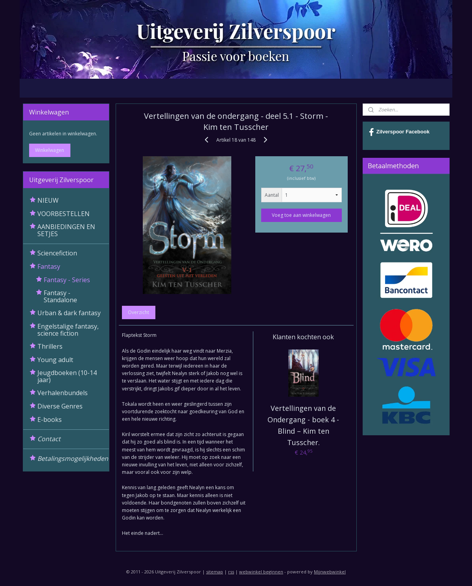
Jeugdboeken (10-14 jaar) (67, 376)
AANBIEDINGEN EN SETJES (66, 230)
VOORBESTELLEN (63, 213)
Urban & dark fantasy (69, 313)
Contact (49, 438)
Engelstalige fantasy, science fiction (68, 330)
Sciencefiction (57, 253)
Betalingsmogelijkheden (72, 458)
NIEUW (48, 200)
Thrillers (50, 346)
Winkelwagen (49, 150)
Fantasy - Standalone (60, 296)
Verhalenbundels (62, 392)
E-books (49, 419)
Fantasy (48, 266)
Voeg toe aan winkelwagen (301, 215)
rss (231, 572)
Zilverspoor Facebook (399, 132)
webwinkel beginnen (261, 572)
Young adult (55, 359)
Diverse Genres (60, 406)
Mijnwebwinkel (330, 572)
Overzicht (138, 312)
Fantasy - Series (67, 279)
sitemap (214, 572)
